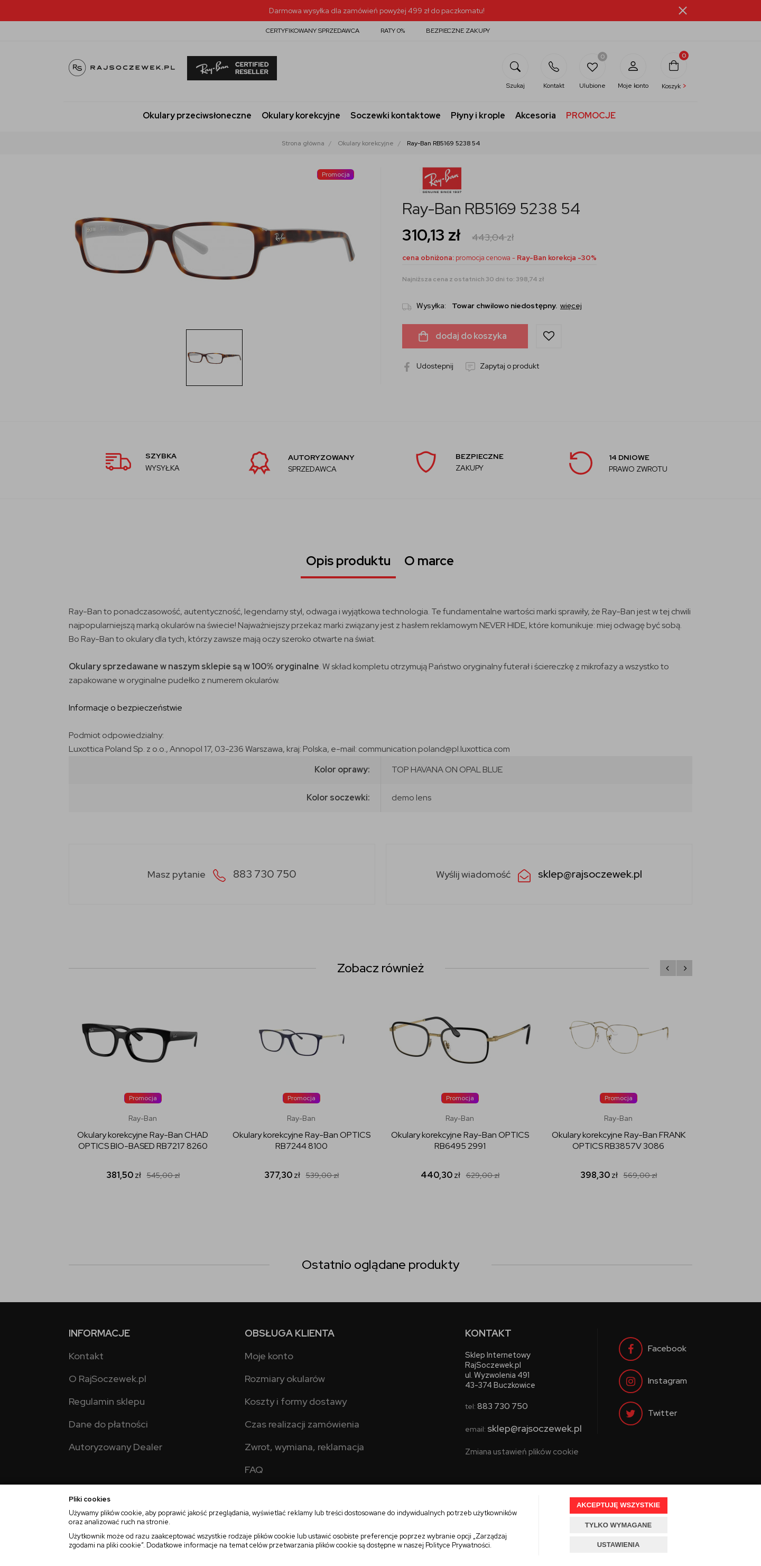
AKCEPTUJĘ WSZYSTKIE (618, 1505)
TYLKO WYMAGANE (618, 1525)
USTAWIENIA (618, 1545)
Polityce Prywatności (457, 1545)
